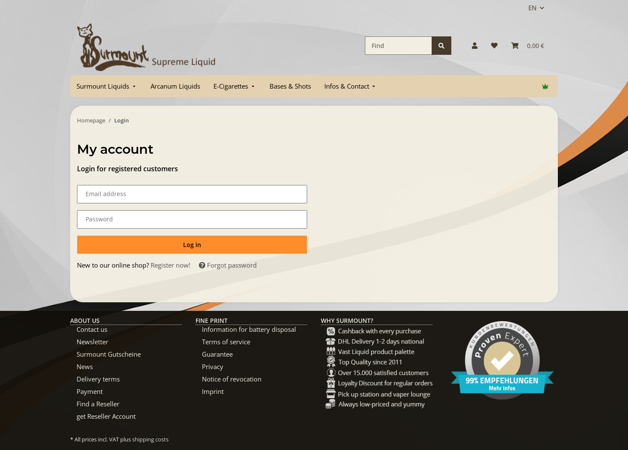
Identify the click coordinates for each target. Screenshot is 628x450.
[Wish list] (494, 45)
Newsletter (92, 341)
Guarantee (217, 354)
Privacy (212, 366)
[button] (474, 45)
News (85, 366)
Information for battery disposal (249, 329)
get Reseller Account (106, 416)
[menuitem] (107, 86)
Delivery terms (98, 379)
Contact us (92, 329)
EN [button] (532, 7)
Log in (192, 245)
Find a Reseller (98, 403)
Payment (90, 391)
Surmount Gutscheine (109, 354)
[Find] (398, 45)
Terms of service (226, 341)
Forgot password (228, 265)
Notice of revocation (231, 379)
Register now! (170, 265)
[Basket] (527, 45)
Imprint (213, 391)
